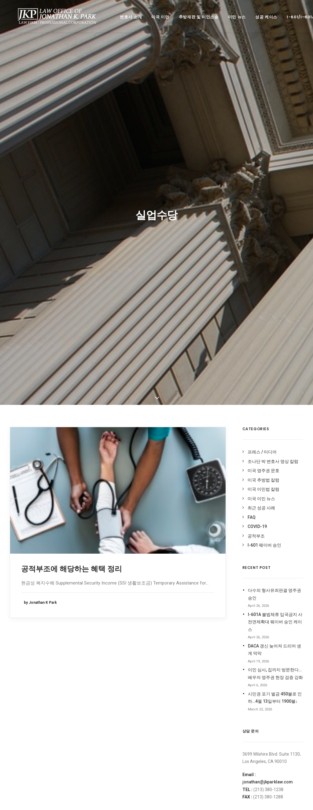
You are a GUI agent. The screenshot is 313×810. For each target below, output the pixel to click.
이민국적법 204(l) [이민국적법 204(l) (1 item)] (177, 658)
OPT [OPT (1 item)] (167, 603)
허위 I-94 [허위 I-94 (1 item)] (200, 749)
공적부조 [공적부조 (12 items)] (170, 621)
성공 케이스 (260, 17)
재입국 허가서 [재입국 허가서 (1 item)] (193, 694)
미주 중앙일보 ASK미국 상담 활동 (269, 568)
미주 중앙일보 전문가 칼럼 (263, 578)
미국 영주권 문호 (263, 175)
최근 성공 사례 (261, 213)
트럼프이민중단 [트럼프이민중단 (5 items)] (175, 749)
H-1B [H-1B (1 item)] (181, 594)
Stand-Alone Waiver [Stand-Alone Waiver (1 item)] (195, 603)
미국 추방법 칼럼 (263, 185)
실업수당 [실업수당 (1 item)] (170, 649)
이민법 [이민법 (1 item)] (169, 667)
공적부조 (256, 241)
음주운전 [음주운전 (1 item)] (213, 649)
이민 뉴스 (230, 17)
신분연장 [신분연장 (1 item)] (194, 639)
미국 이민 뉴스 (261, 203)
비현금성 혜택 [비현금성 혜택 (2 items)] (205, 630)
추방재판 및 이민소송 (192, 17)
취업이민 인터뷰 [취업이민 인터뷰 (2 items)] (176, 731)
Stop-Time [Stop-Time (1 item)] (173, 612)
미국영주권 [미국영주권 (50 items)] (191, 621)
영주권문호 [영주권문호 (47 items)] (191, 649)
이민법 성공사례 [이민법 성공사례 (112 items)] (211, 676)
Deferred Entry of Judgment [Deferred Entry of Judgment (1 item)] (190, 585)
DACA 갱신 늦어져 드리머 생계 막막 (274, 355)
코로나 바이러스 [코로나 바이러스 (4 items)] (176, 740)
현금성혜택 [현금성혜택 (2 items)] (172, 759)
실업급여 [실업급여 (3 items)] (214, 639)
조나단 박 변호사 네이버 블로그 (267, 596)
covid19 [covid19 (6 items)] (171, 577)
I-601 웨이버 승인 (264, 250)
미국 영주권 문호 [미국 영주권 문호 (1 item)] (176, 630)
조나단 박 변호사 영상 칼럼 (273, 166)
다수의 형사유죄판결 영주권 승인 (274, 299)
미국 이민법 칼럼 (263, 194)
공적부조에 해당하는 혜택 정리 (71, 274)
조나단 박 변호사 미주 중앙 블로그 (270, 605)
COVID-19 (257, 231)
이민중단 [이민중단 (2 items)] (206, 685)
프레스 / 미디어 (262, 157)
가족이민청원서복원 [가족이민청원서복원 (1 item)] (204, 612)
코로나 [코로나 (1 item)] (199, 731)
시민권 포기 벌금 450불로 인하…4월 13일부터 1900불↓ (275, 403)
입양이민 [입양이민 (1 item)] (170, 694)
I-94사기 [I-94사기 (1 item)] (211, 594)
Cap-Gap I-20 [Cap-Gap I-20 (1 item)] (200, 568)
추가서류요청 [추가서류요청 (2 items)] (174, 713)
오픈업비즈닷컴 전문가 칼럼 (264, 587)
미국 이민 (153, 17)
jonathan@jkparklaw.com (267, 487)
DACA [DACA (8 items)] (188, 577)
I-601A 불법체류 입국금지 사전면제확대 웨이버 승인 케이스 (275, 327)
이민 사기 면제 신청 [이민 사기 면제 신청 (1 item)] (178, 685)
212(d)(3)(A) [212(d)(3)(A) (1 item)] (173, 568)
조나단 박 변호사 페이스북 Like (267, 639)
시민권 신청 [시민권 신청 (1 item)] (173, 639)
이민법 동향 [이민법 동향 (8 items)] (189, 667)
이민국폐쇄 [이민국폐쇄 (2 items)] (205, 658)
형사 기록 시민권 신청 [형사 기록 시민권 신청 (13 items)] (203, 759)
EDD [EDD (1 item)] (167, 594)
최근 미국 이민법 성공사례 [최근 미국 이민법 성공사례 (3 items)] (184, 704)
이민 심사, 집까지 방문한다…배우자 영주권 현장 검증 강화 (275, 378)
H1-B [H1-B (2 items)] (195, 594)
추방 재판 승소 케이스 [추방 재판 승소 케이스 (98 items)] (180, 722)
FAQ (252, 222)
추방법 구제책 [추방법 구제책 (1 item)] (200, 713)
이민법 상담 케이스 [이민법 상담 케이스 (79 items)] (178, 676)
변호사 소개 (124, 17)
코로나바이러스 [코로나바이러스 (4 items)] (206, 740)
